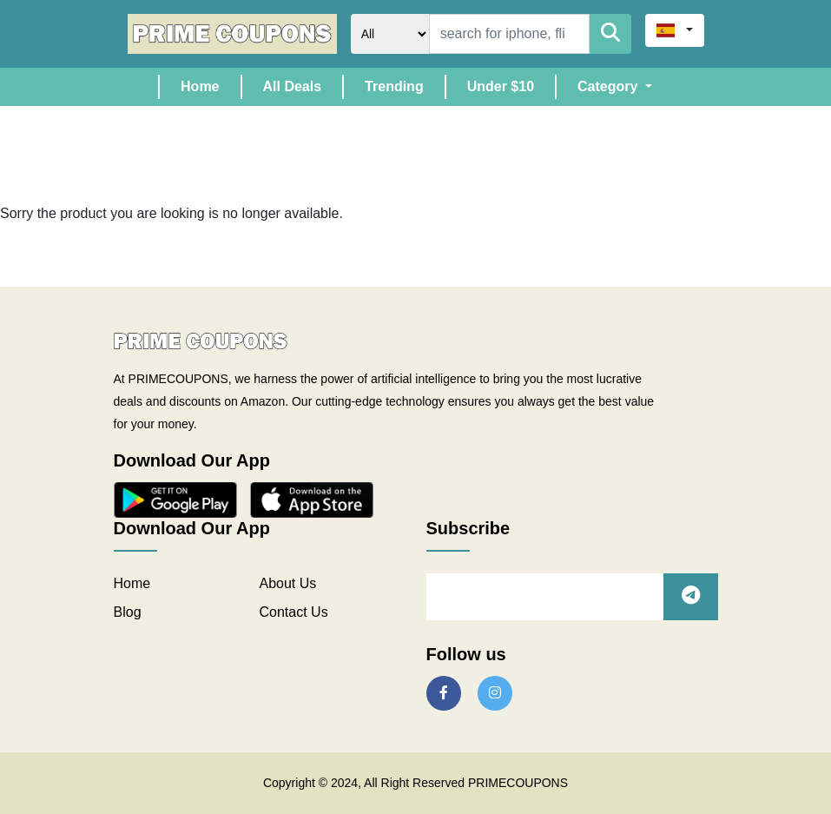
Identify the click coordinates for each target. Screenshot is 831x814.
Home (210, 85)
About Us (288, 583)
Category (609, 86)
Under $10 (500, 86)
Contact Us (294, 612)
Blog (128, 612)
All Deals (292, 86)
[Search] (509, 34)
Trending (394, 86)
